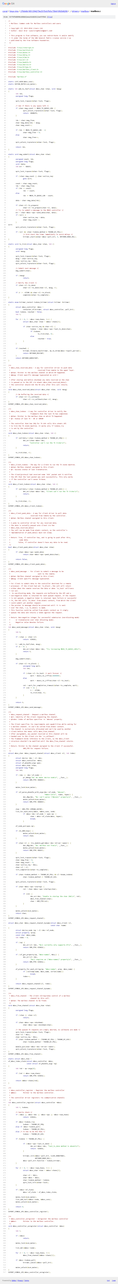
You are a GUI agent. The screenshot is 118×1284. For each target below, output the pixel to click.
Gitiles (14, 1280)
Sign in (113, 4)
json (114, 1280)
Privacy (20, 1280)
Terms (26, 1280)
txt (108, 1280)
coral (5, 11)
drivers (75, 11)
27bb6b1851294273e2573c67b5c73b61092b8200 (44, 11)
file (50, 17)
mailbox (85, 11)
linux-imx (13, 11)
